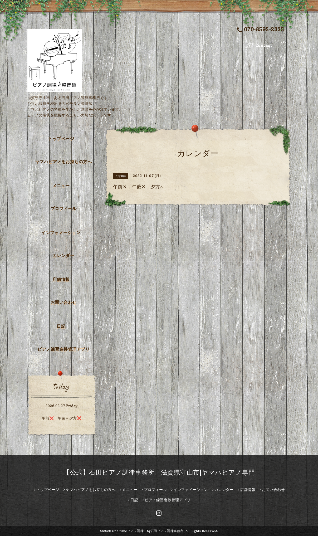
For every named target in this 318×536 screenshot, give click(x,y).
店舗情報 (61, 279)
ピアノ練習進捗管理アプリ (63, 349)
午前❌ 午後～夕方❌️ (61, 418)
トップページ (61, 138)
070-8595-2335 (260, 29)
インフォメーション (61, 232)
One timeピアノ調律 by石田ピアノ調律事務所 (148, 531)
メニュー (61, 185)
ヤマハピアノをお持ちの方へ (63, 161)
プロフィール (64, 208)
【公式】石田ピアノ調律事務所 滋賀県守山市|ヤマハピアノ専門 (159, 472)
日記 (61, 326)
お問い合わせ (64, 302)
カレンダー (64, 255)
